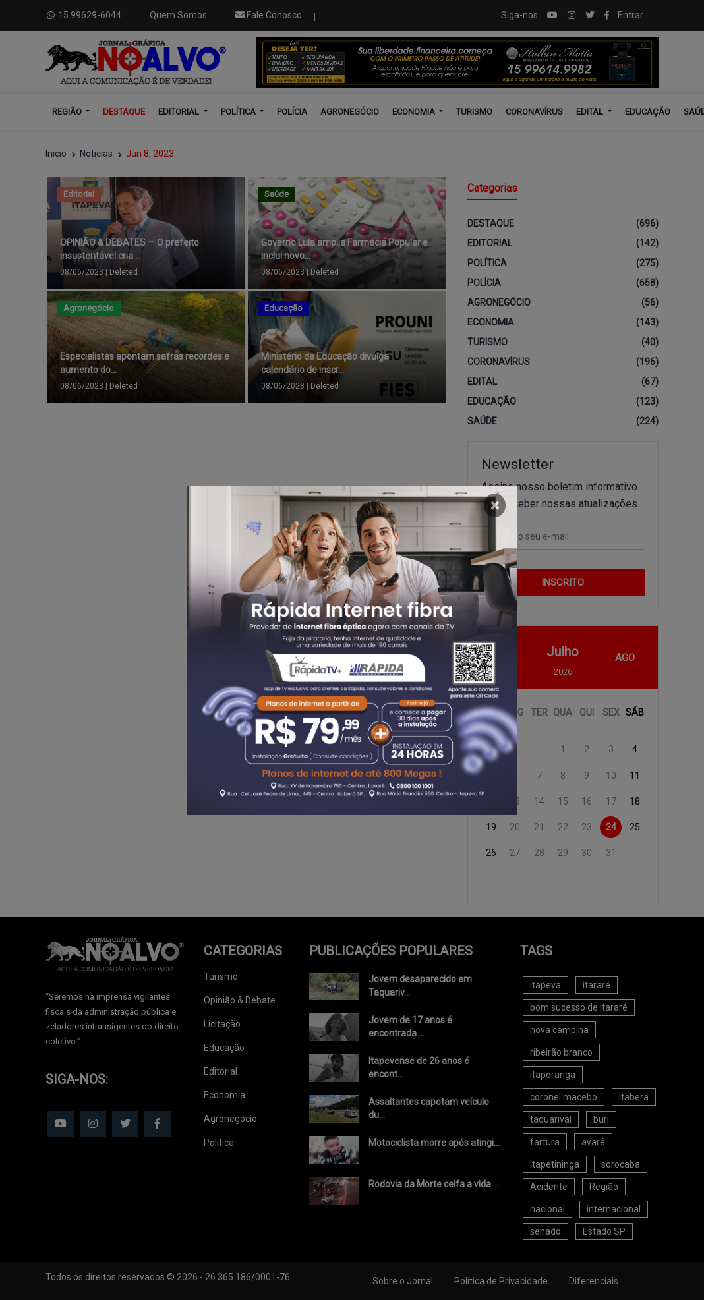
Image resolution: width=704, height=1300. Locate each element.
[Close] (495, 505)
